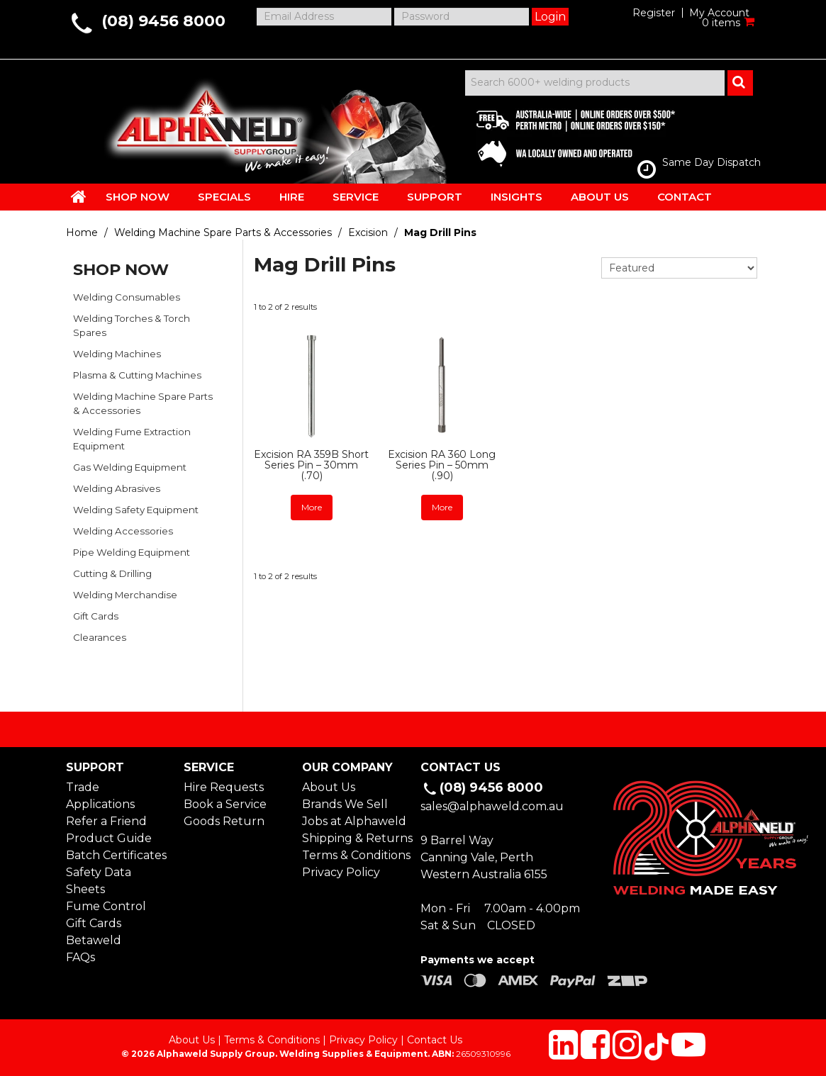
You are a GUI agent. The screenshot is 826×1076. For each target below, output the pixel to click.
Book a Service (225, 804)
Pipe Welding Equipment (131, 552)
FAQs (80, 957)
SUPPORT (434, 196)
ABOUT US (600, 196)
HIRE (291, 196)
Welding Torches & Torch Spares (131, 325)
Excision (368, 232)
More (311, 507)
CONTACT (684, 196)
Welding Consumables (126, 297)
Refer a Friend (106, 821)
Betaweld (93, 940)
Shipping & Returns (354, 838)
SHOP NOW (137, 196)
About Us (328, 787)
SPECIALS (224, 196)
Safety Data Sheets (98, 880)
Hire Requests (224, 787)
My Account (719, 13)
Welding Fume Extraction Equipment (132, 439)
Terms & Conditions (354, 855)
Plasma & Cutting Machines (137, 375)
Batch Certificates (116, 855)
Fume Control (106, 906)
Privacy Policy (341, 872)
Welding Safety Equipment (136, 509)
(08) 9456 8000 (163, 20)
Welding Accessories (123, 531)
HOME (78, 196)
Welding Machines (117, 353)
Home (82, 232)
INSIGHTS (516, 196)
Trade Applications (100, 795)
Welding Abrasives (116, 488)
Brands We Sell (345, 804)
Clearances (99, 637)
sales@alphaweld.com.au (492, 806)
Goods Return (224, 821)
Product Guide (109, 838)
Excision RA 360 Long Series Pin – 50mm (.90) (442, 465)
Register (653, 13)
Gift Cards (95, 616)
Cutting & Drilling (112, 573)
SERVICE (356, 196)
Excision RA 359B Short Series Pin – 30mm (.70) (311, 465)
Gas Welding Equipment (129, 467)
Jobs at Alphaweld (354, 821)
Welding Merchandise (125, 594)
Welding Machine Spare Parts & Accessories (223, 232)
